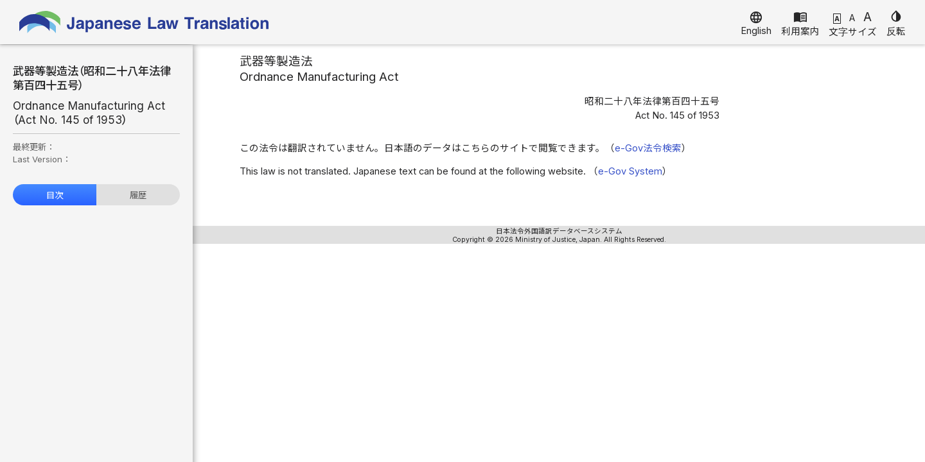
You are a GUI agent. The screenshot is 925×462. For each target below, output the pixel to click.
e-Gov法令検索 (648, 148)
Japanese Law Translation (144, 22)
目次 (54, 195)
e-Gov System (630, 171)
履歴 (138, 195)
